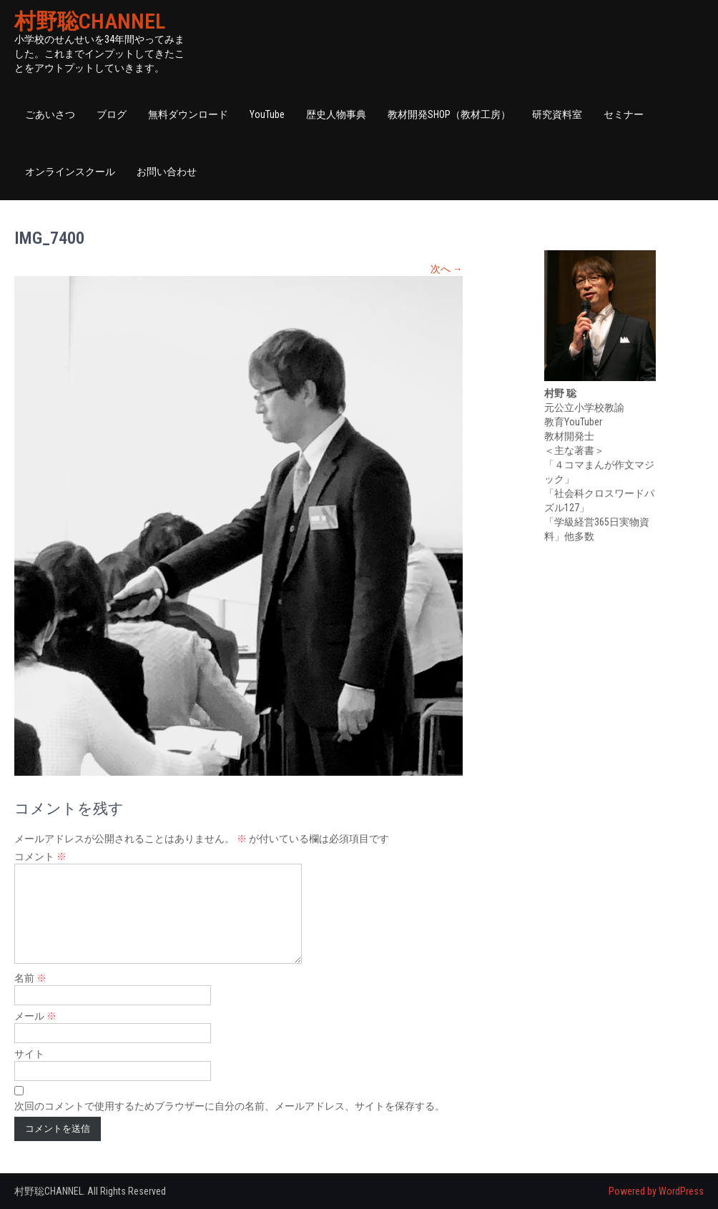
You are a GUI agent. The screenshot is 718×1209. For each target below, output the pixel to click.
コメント (40, 856)
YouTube (267, 114)
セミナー (624, 114)
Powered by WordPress (656, 1191)
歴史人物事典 (336, 114)
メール (35, 1016)
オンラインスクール (70, 171)
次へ (447, 269)
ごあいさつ (50, 114)
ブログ (112, 114)
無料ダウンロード (188, 114)
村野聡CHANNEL (89, 21)
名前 (30, 978)
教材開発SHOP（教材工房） (449, 114)
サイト (29, 1054)
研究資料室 (557, 114)
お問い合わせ (167, 171)
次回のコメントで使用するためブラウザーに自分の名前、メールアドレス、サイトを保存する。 (229, 1106)
